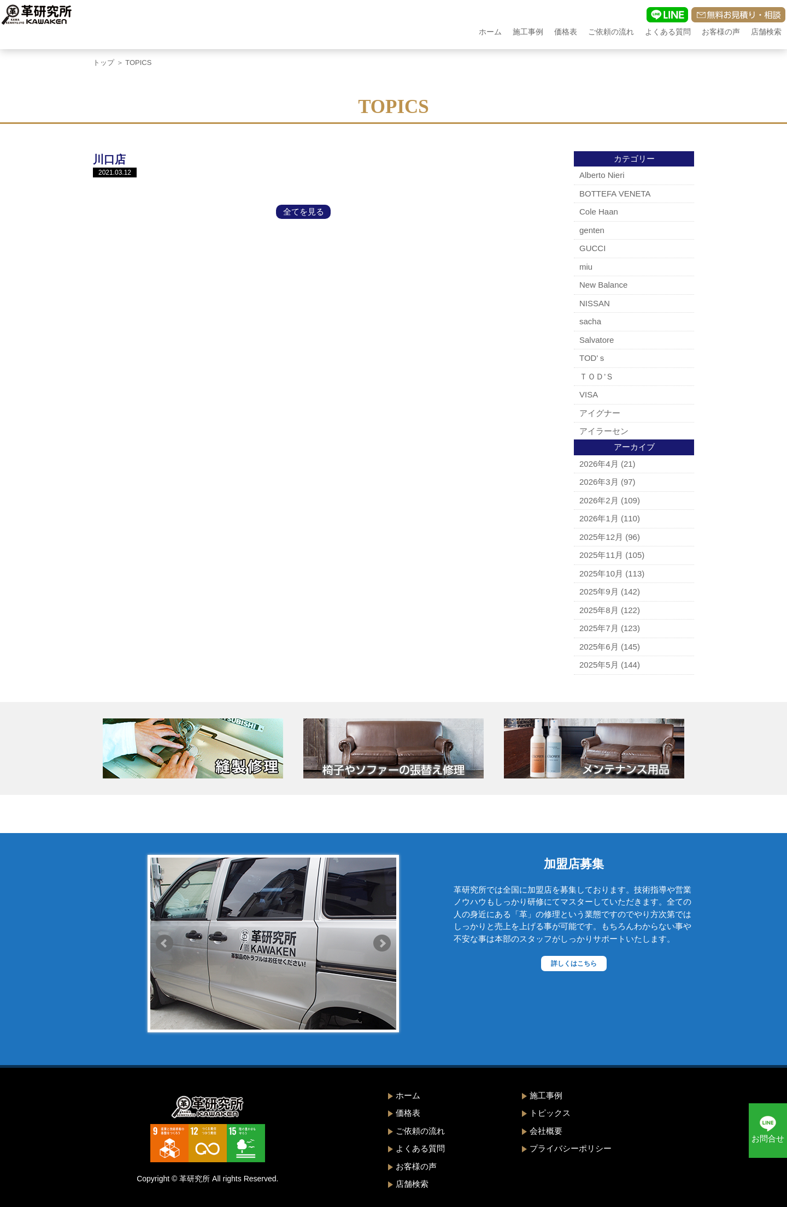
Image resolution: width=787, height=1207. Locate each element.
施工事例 (528, 31)
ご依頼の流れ (611, 31)
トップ (103, 62)
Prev (164, 943)
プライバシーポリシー (571, 1148)
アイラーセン (604, 431)
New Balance (603, 284)
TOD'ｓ (592, 357)
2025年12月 (601, 537)
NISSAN (594, 303)
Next (382, 943)
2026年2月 (599, 500)
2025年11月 (601, 555)
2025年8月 (599, 610)
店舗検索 (766, 31)
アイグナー (599, 413)
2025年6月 (599, 646)
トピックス (550, 1112)
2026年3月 (599, 481)
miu (585, 266)
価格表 (565, 31)
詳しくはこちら (574, 963)
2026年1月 (599, 518)
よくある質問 (668, 31)
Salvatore (596, 339)
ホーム (490, 31)
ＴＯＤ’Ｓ (596, 376)
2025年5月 (599, 664)
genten (591, 230)
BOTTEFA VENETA (615, 193)
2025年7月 (599, 628)
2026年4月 (599, 463)
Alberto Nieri (602, 175)
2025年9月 (599, 591)
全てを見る (303, 211)
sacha (590, 321)
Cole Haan (598, 211)
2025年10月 (601, 573)
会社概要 (546, 1130)
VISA (588, 394)
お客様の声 (721, 31)
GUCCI (592, 248)
